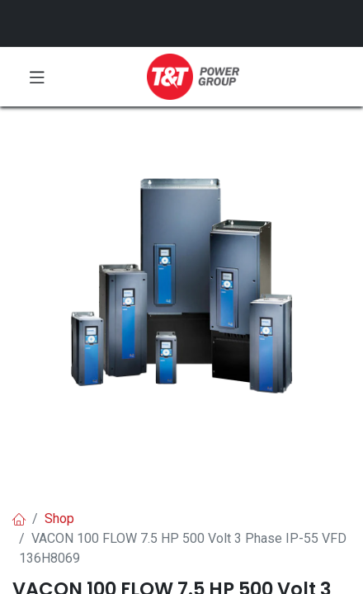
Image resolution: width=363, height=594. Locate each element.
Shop (59, 518)
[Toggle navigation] (37, 76)
